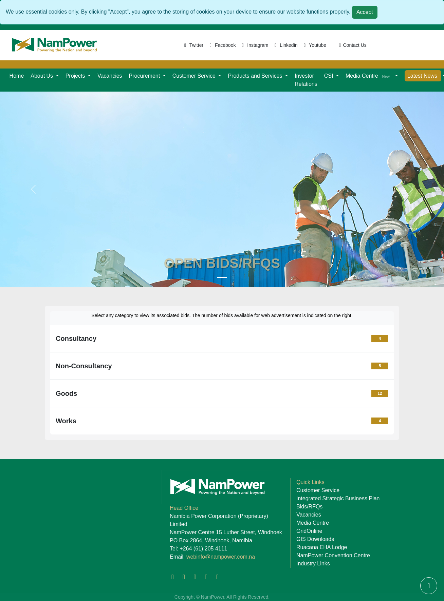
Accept (364, 12)
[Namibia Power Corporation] (222, 278)
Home (17, 76)
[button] (44, 76)
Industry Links (313, 563)
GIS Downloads (315, 539)
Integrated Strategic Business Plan (338, 498)
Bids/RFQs (309, 506)
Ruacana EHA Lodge (321, 547)
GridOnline (309, 531)
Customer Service (317, 490)
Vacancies (109, 76)
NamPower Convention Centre (333, 555)
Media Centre (312, 523)
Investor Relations (306, 80)
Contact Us (352, 45)
